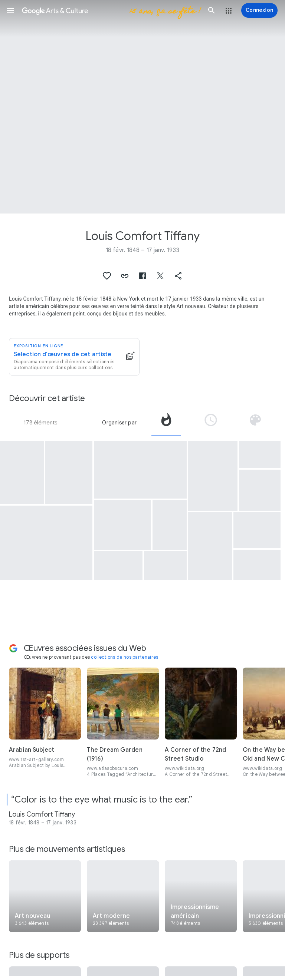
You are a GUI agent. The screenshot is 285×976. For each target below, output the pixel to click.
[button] (10, 10)
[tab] (166, 423)
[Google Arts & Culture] (111, 10)
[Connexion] (259, 10)
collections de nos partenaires (124, 657)
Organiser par (119, 422)
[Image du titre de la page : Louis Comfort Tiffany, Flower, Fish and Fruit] (142, 107)
